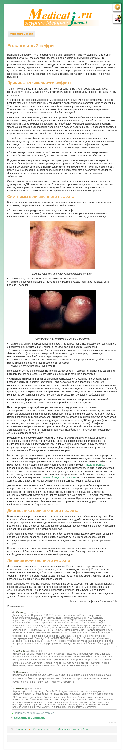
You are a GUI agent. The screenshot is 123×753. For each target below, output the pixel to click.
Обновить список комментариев (34, 712)
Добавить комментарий (30, 717)
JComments (113, 722)
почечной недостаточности (59, 477)
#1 (13, 688)
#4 (13, 612)
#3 (13, 650)
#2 (13, 672)
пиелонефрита (94, 464)
